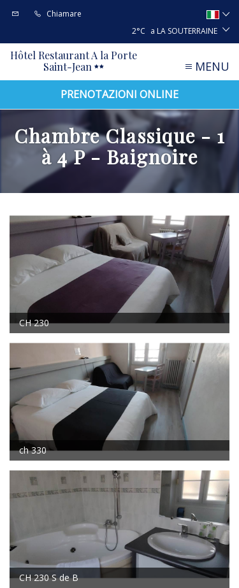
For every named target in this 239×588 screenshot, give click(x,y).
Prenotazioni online (119, 94)
